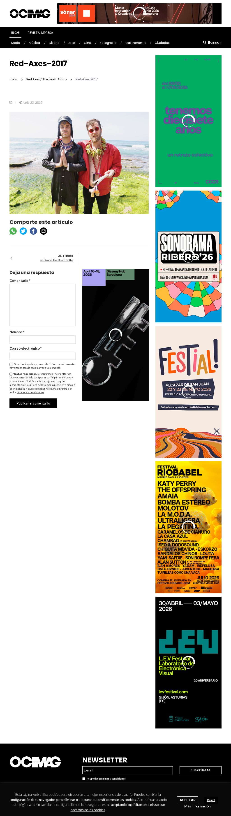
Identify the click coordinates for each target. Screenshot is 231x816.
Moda (15, 42)
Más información (197, 806)
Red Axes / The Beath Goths (56, 260)
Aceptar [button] (188, 800)
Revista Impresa (40, 32)
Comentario (19, 281)
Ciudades (162, 42)
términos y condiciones (30, 392)
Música (34, 42)
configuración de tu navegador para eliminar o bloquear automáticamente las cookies (72, 800)
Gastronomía (135, 42)
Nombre (16, 332)
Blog (15, 32)
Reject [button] (211, 800)
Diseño (54, 42)
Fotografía (108, 42)
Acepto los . (104, 778)
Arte (71, 42)
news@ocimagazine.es (39, 388)
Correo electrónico (25, 348)
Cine (87, 42)
